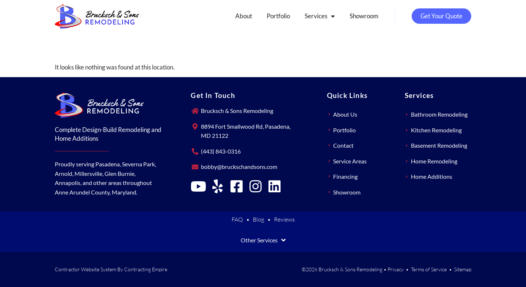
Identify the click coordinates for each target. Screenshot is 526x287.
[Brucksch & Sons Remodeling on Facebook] (236, 186)
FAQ (237, 219)
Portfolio (278, 16)
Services (320, 16)
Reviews (284, 219)
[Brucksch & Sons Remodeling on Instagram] (255, 186)
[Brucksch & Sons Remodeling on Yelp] (217, 186)
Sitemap (462, 269)
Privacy (396, 269)
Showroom (364, 16)
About (243, 16)
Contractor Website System (85, 269)
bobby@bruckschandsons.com (239, 166)
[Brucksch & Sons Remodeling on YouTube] (198, 186)
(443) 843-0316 (221, 151)
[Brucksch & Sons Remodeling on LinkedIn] (274, 186)
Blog (258, 219)
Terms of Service (429, 269)
